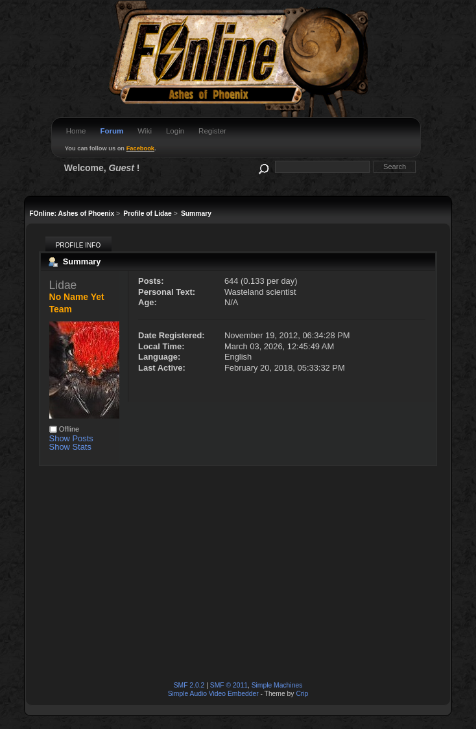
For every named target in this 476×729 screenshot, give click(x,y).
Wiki (144, 131)
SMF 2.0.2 (189, 685)
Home (76, 131)
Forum (111, 131)
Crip (302, 693)
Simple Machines (277, 685)
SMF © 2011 (229, 685)
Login (175, 131)
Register (212, 131)
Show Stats (70, 447)
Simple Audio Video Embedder (213, 693)
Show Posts (71, 438)
